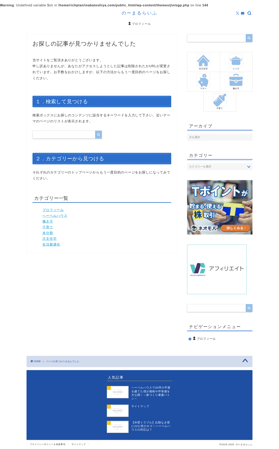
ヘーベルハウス (54, 216)
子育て (47, 227)
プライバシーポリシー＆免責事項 (47, 444)
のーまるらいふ (140, 12)
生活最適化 (51, 244)
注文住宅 (49, 239)
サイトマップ (79, 444)
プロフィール (139, 24)
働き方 (47, 221)
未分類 (47, 233)
